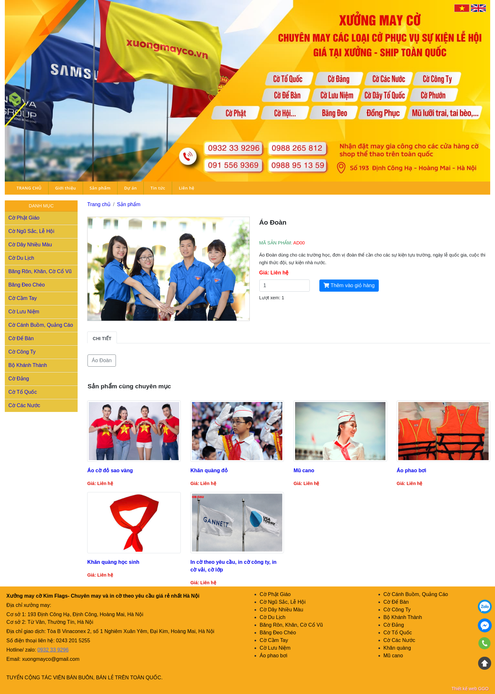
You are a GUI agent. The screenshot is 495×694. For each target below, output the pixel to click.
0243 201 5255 (73, 640)
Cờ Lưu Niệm (23, 311)
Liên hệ (186, 188)
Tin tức (157, 188)
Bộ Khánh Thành (27, 365)
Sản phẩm (99, 188)
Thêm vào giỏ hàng (349, 285)
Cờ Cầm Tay (22, 298)
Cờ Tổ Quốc (22, 392)
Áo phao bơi (273, 655)
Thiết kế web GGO (470, 688)
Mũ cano (393, 655)
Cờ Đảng (18, 378)
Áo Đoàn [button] (101, 360)
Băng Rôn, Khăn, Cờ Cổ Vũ (40, 271)
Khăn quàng (397, 648)
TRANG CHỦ (29, 188)
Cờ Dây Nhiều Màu (30, 244)
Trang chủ (98, 204)
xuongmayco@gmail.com (51, 659)
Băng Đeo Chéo (26, 284)
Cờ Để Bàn (21, 338)
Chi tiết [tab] (102, 338)
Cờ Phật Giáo (23, 217)
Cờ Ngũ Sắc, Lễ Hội (31, 231)
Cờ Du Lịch (21, 258)
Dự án (130, 188)
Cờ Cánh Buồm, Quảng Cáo (40, 325)
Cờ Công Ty (21, 351)
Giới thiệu (65, 188)
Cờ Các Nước (24, 405)
